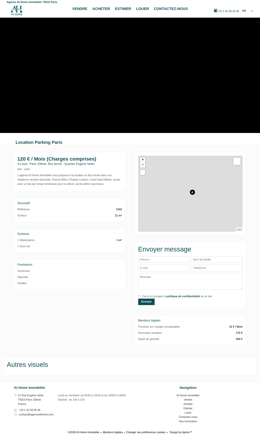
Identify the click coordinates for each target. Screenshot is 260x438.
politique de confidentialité (183, 296)
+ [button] (143, 160)
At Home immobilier (16, 11)
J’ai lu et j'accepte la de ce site (177, 296)
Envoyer (146, 301)
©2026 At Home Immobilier (83, 432)
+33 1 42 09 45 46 (228, 11)
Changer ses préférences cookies (145, 432)
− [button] (143, 165)
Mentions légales (113, 432)
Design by (180, 432)
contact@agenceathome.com (36, 414)
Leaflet (239, 230)
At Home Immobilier (29, 387)
